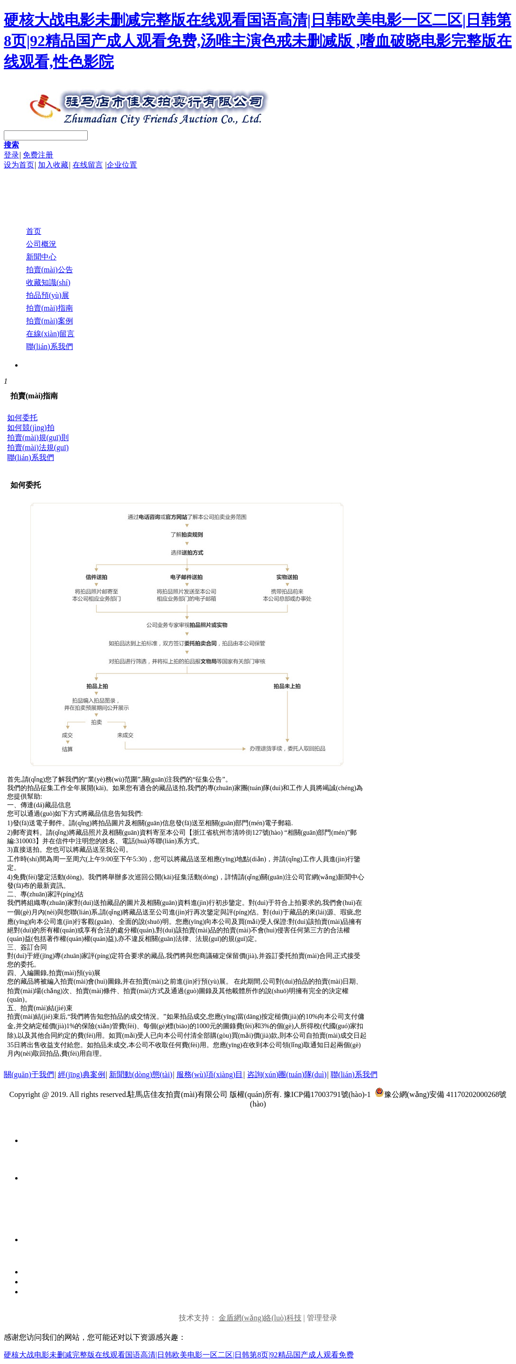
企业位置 (122, 165)
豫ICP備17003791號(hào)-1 (328, 1094)
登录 (11, 155)
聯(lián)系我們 (354, 1074)
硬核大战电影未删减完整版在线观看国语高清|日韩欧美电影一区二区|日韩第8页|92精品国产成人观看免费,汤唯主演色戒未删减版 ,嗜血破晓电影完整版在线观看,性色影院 (258, 40)
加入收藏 (53, 165)
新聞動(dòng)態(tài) (140, 1074)
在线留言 (88, 165)
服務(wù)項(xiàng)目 (209, 1074)
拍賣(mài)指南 (34, 396)
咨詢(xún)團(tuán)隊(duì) (287, 1074)
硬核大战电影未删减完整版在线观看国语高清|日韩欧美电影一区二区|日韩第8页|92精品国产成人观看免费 (179, 1355)
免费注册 (38, 155)
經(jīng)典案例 (81, 1074)
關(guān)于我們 (29, 1074)
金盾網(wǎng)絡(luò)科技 (260, 1318)
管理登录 (322, 1318)
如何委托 (25, 485)
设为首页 (19, 165)
